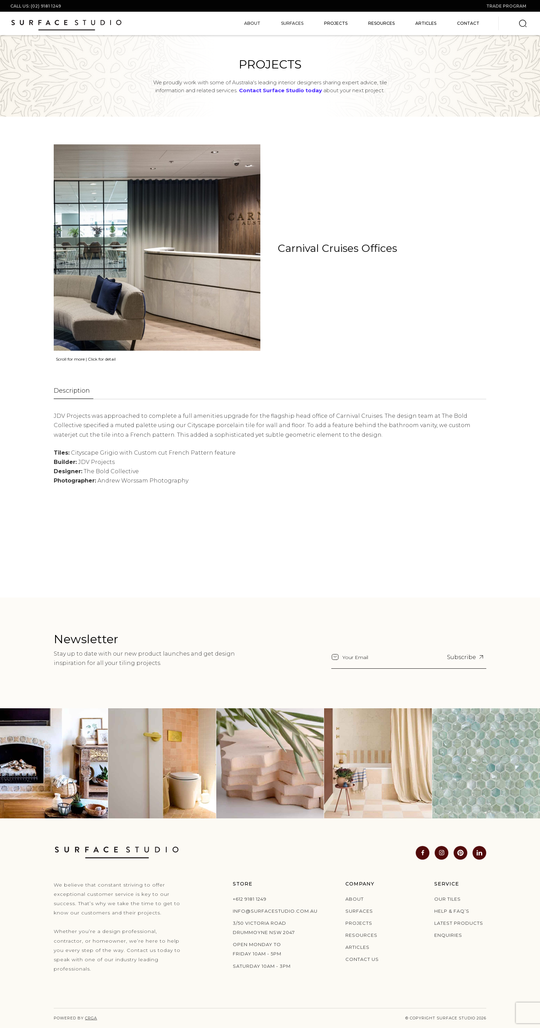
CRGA (91, 1018)
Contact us (362, 959)
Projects (335, 23)
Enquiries (448, 935)
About (354, 899)
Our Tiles (447, 899)
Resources (381, 23)
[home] (66, 23)
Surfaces (359, 911)
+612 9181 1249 (250, 899)
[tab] (73, 391)
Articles (425, 23)
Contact (468, 23)
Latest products (458, 923)
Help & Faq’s (451, 911)
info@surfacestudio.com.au (266, 911)
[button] (252, 23)
